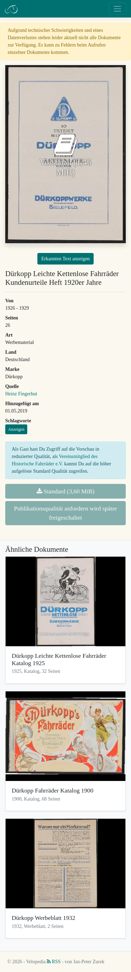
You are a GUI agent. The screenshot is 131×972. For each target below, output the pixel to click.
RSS (53, 961)
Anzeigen (16, 429)
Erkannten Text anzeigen (65, 258)
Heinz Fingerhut (21, 393)
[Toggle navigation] (117, 8)
